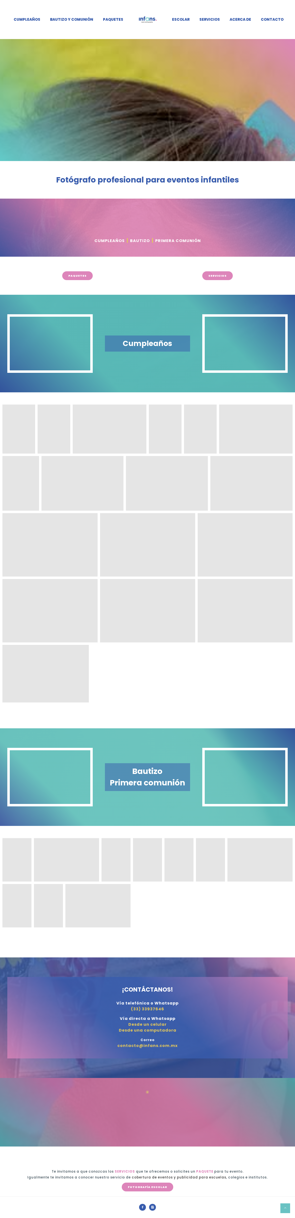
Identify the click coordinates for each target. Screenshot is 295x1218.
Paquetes (113, 19)
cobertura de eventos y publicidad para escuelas (179, 1177)
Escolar (181, 19)
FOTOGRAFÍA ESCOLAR (147, 1187)
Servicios (209, 19)
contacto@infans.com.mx (147, 1045)
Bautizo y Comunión (71, 19)
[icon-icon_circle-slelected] (147, 1092)
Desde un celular (147, 1024)
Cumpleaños (27, 19)
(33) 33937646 (147, 1009)
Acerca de (240, 19)
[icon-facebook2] (143, 1207)
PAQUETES (77, 276)
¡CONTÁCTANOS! (147, 989)
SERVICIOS (217, 276)
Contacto (272, 19)
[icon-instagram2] (152, 1207)
